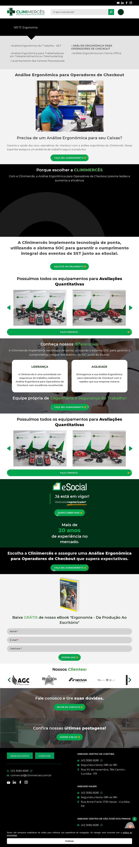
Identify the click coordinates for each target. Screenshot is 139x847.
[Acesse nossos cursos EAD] (44, 756)
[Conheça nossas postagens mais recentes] (69, 737)
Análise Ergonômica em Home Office (96, 53)
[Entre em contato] (69, 707)
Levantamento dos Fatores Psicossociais (38, 60)
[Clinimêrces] (26, 12)
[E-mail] (34, 775)
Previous (8, 307)
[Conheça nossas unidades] (104, 772)
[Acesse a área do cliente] (20, 756)
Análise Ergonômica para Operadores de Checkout (91, 47)
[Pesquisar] (111, 12)
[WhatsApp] (104, 760)
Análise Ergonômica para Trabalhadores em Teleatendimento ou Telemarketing (37, 55)
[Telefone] (34, 771)
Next (130, 307)
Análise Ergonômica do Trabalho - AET (36, 45)
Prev (9, 680)
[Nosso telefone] (121, 12)
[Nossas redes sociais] (118, 3)
